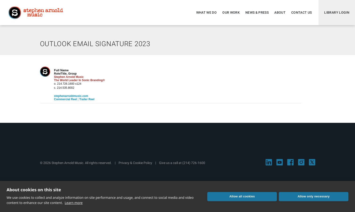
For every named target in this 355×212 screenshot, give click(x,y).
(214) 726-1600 (193, 163)
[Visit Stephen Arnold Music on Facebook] (290, 162)
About (280, 12)
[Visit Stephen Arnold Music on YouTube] (279, 162)
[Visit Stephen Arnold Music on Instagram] (301, 162)
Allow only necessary (314, 196)
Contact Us (301, 12)
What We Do (206, 12)
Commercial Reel (65, 99)
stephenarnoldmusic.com (71, 96)
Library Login (336, 12)
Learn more (74, 202)
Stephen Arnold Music (35, 12)
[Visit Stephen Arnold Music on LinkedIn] (269, 162)
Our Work (231, 12)
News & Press (257, 12)
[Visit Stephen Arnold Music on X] (312, 162)
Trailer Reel (87, 99)
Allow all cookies (242, 196)
